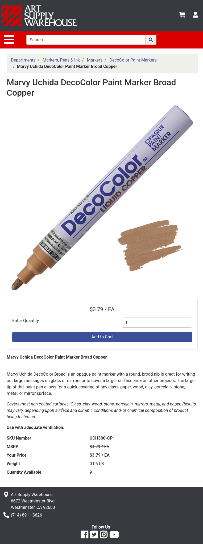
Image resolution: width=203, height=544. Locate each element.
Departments (23, 60)
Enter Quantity (25, 320)
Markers (94, 60)
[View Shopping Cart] (182, 15)
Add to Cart (102, 336)
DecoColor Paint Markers (133, 60)
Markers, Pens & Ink (61, 60)
